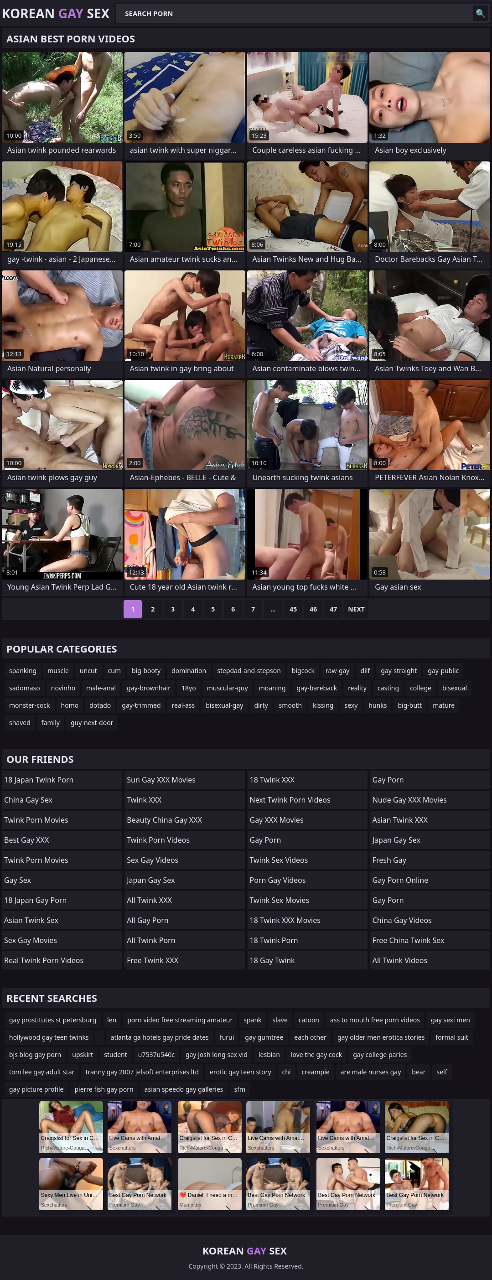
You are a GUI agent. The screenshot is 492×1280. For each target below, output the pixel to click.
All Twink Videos (400, 960)
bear (418, 1072)
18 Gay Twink (272, 960)
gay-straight (399, 670)
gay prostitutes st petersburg (52, 1020)
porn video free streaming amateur (180, 1020)
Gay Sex (17, 880)
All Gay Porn (147, 920)
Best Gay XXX (26, 840)
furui (227, 1037)
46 (313, 609)
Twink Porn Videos (158, 840)
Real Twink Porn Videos (43, 960)
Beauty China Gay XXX (164, 820)
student (115, 1054)
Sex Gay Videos (152, 860)
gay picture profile (36, 1089)
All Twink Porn (151, 940)
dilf (365, 670)
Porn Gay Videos (278, 880)
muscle (58, 670)
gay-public (443, 670)
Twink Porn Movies (36, 820)
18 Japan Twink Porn (38, 780)
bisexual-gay (224, 705)
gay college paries (380, 1054)
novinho (63, 688)
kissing (323, 705)
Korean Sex (55, 13)
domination (188, 670)
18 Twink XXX (272, 780)
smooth (290, 705)
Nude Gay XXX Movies (410, 800)
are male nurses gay (371, 1072)
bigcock (303, 670)
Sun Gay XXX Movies (161, 780)
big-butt (410, 705)
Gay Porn (265, 840)
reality (357, 688)
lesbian (269, 1054)
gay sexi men (450, 1020)
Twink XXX (144, 800)
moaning (272, 688)
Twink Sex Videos (279, 860)
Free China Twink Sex (409, 940)
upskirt (82, 1054)
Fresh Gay (389, 860)
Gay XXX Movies (277, 820)
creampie (316, 1072)
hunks (377, 705)
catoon (309, 1020)
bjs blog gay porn (35, 1054)
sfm (240, 1089)
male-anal (101, 688)
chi (286, 1072)
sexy (350, 705)
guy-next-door (92, 722)
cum (114, 670)
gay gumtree (264, 1037)
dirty (261, 705)
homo (70, 705)
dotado (100, 705)
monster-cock (29, 705)
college (420, 688)
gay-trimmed (141, 705)
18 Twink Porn (274, 940)
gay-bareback (317, 688)
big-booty (146, 670)
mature (444, 705)
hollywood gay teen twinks (49, 1037)
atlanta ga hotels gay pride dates (160, 1037)
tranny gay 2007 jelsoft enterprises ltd (142, 1072)
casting (388, 688)
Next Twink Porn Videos (290, 800)
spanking (22, 670)
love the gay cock (316, 1054)
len (111, 1020)
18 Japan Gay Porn (35, 900)
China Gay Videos (402, 920)
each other (310, 1037)
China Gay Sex (28, 800)
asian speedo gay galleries (184, 1089)
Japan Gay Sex (151, 880)
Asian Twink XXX (400, 820)
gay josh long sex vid (217, 1054)
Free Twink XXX (152, 960)
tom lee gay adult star (41, 1072)
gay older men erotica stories (381, 1037)
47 (333, 609)
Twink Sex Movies (280, 900)
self (442, 1072)
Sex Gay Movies (30, 940)
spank (252, 1020)
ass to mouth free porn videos (375, 1020)
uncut (88, 670)
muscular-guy (227, 688)
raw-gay (337, 670)
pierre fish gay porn (103, 1089)
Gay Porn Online (401, 880)
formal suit (451, 1037)
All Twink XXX (149, 900)
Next (356, 609)
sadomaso (24, 688)
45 (293, 609)
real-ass (183, 705)
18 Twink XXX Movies (285, 920)
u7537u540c (156, 1054)
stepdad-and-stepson (249, 670)
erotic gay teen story (240, 1072)
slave (280, 1020)
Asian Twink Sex (31, 920)
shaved (20, 722)
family (50, 722)
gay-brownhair (149, 688)
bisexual (454, 688)
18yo (188, 688)
